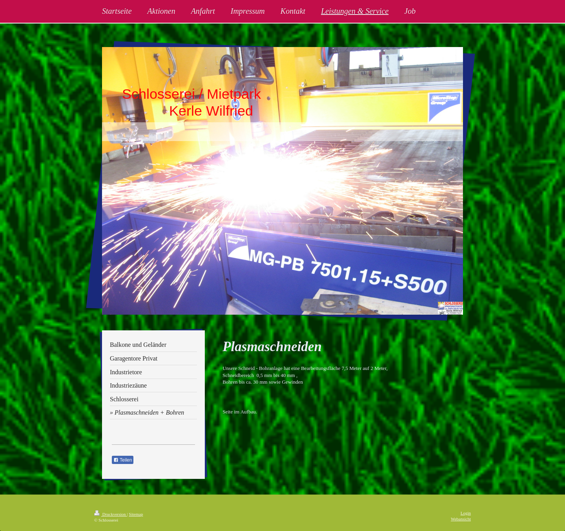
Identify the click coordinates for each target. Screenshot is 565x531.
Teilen (122, 460)
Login (466, 513)
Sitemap (136, 514)
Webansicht (461, 519)
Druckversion (110, 514)
